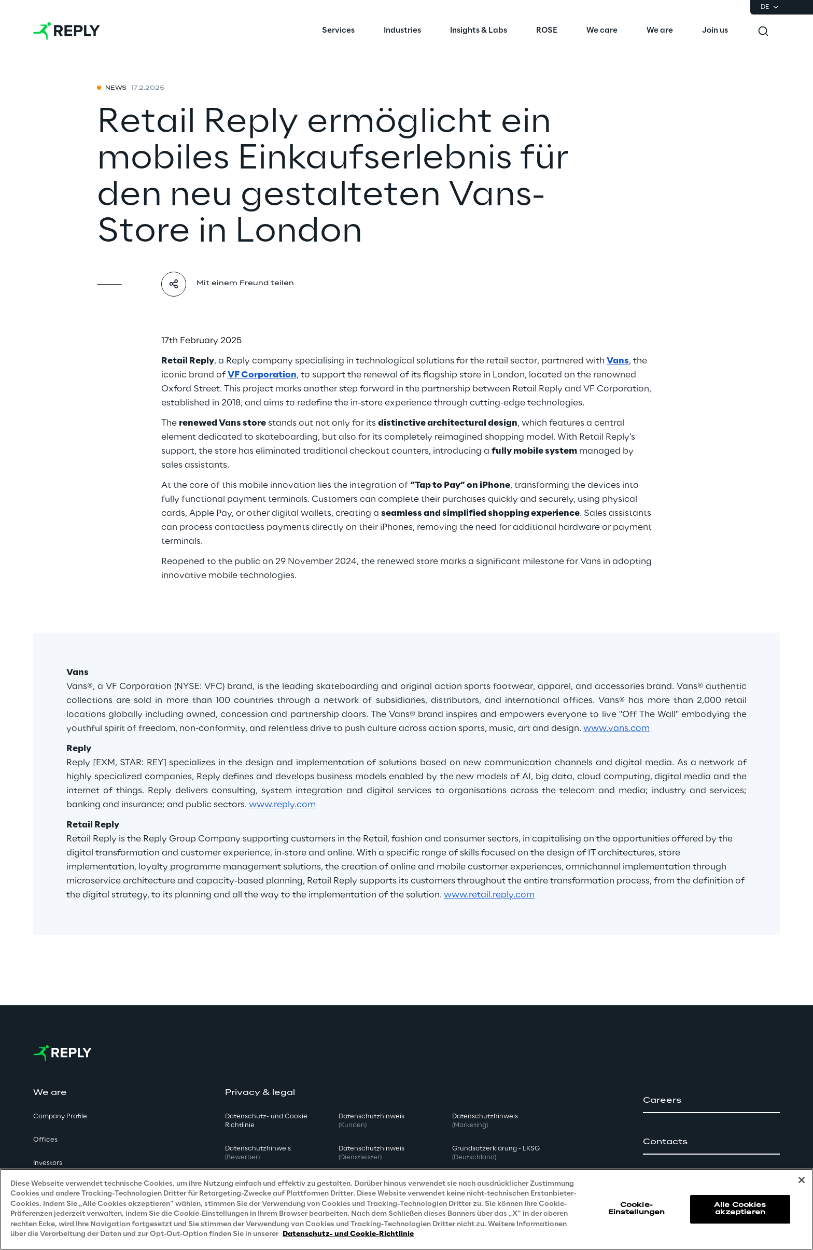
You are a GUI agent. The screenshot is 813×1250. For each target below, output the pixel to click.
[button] (711, 1100)
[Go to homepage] (66, 31)
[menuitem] (338, 31)
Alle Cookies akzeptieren (740, 1209)
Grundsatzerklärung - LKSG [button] (496, 1153)
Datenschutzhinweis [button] (258, 1153)
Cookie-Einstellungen (636, 1209)
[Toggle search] (763, 31)
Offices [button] (45, 1139)
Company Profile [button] (60, 1116)
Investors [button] (47, 1163)
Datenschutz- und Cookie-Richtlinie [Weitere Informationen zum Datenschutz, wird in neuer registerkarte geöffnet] (348, 1234)
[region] (406, 1209)
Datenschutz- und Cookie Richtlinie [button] (266, 1121)
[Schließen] (801, 1180)
